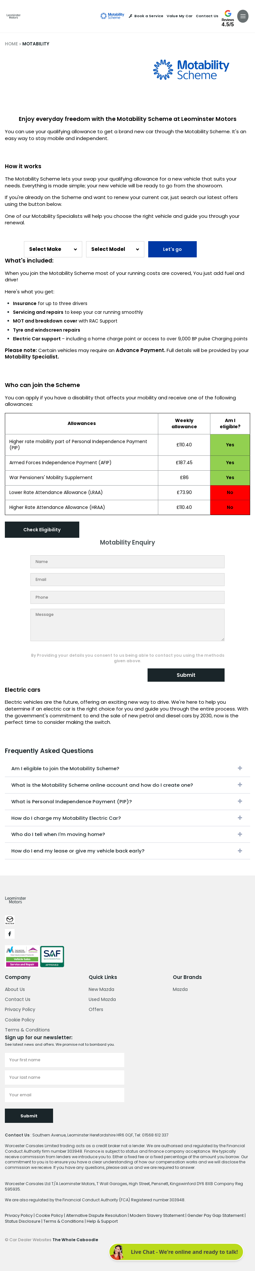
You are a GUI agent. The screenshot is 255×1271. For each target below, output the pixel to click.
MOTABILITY (35, 44)
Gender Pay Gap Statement (207, 1215)
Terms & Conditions (27, 1030)
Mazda (180, 989)
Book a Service (146, 16)
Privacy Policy (20, 1009)
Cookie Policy (20, 1019)
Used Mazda (102, 999)
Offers (96, 1009)
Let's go (172, 249)
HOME (11, 44)
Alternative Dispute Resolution (93, 1215)
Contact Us (207, 16)
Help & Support (84, 1220)
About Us (15, 989)
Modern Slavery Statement (151, 1215)
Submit (186, 675)
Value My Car (180, 16)
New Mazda (101, 989)
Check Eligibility (42, 529)
